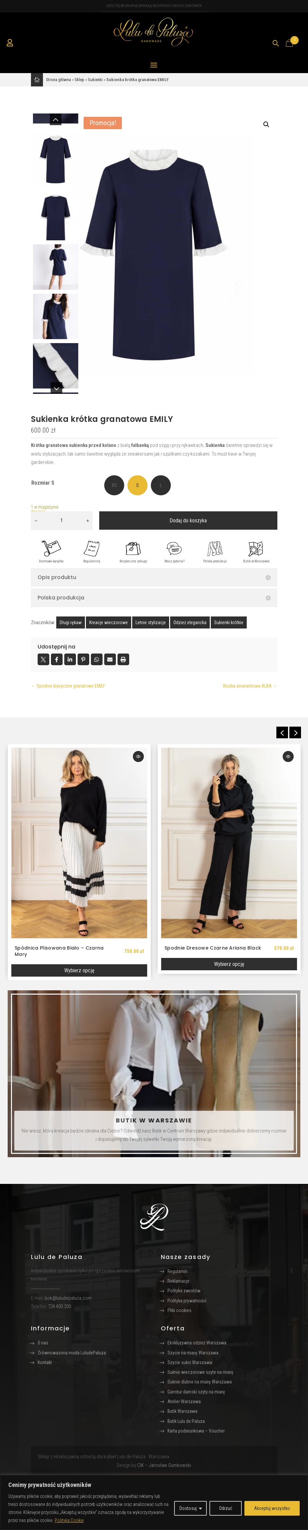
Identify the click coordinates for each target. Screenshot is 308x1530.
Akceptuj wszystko (272, 1508)
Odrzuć (225, 1508)
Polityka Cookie (69, 1520)
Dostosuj (188, 1508)
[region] (154, 1502)
